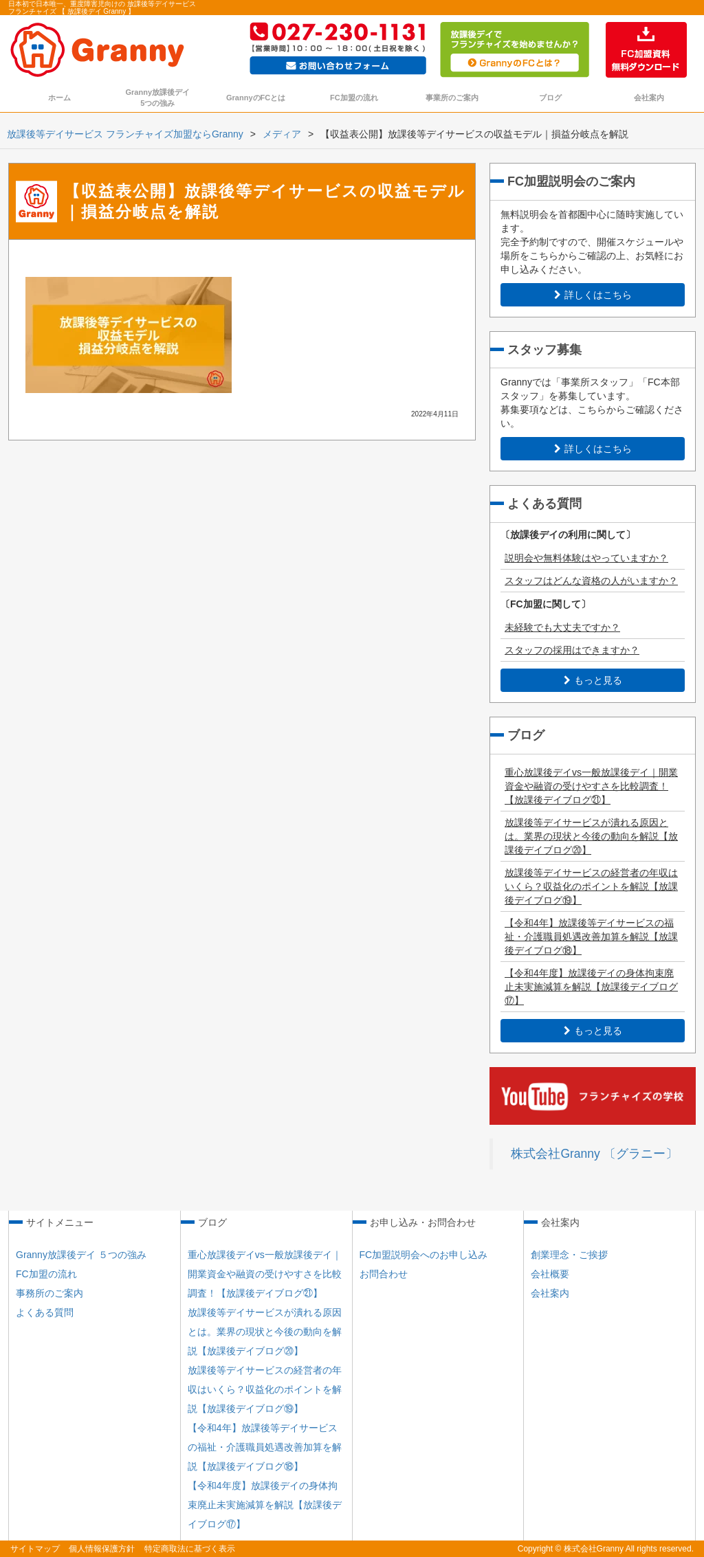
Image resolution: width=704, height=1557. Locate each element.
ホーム (59, 97)
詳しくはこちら (593, 294)
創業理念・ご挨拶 (569, 1254)
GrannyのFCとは (255, 97)
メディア (282, 133)
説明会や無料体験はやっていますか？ (586, 557)
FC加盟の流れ (354, 97)
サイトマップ (35, 1549)
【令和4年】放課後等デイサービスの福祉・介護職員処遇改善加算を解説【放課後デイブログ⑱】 (591, 936)
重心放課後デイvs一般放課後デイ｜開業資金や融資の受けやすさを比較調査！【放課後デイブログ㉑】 (591, 786)
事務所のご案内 (49, 1293)
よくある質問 (45, 1312)
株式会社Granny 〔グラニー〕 (594, 1154)
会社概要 (550, 1273)
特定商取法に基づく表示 (189, 1549)
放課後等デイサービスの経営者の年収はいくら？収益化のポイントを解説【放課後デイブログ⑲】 (591, 886)
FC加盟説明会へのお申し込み (424, 1254)
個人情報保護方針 (102, 1549)
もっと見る (593, 680)
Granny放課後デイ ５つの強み (81, 1254)
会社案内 (649, 97)
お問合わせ (384, 1273)
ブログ (550, 97)
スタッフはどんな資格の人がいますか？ (591, 580)
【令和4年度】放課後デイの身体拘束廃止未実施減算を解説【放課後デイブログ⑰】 (591, 986)
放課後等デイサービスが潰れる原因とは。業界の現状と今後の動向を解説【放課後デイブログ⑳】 (591, 836)
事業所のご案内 (452, 97)
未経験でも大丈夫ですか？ (562, 627)
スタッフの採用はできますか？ (572, 650)
